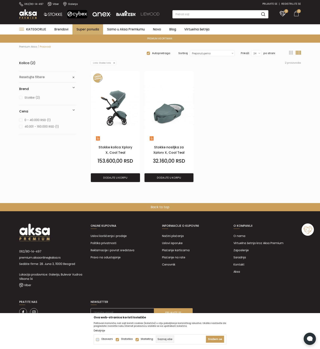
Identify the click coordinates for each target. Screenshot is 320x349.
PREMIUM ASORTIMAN (159, 38)
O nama (239, 236)
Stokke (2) (32, 97)
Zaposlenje (241, 250)
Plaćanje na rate (173, 257)
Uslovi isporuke (172, 243)
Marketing (147, 339)
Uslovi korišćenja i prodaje (109, 236)
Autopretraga (161, 53)
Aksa (236, 272)
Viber (27, 285)
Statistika (127, 339)
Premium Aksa (28, 46)
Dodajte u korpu (115, 178)
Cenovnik (168, 264)
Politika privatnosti (103, 243)
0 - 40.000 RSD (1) (37, 120)
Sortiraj (183, 53)
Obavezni (107, 339)
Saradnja (239, 257)
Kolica (27, 63)
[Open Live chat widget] (310, 339)
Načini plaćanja (173, 236)
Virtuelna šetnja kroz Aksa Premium (258, 243)
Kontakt (238, 264)
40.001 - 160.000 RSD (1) (41, 126)
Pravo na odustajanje (106, 257)
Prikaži (245, 53)
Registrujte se (291, 4)
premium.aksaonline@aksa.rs (40, 258)
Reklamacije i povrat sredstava (112, 250)
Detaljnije (99, 330)
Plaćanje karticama (176, 250)
